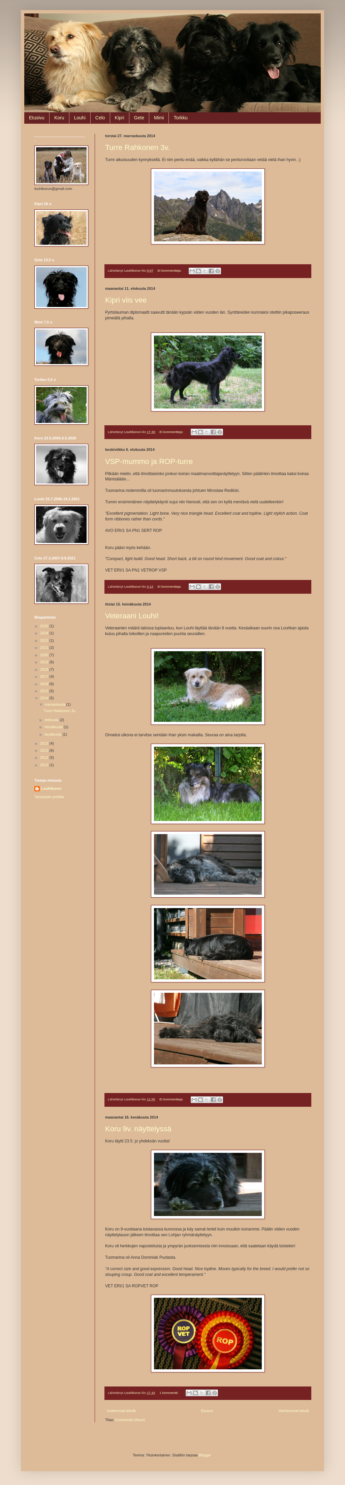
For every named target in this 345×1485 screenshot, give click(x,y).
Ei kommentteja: (170, 270)
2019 (45, 662)
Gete (139, 117)
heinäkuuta (54, 727)
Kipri (119, 117)
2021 (45, 648)
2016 (45, 684)
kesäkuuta (53, 734)
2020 (45, 655)
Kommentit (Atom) (130, 1420)
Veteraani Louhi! (132, 616)
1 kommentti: (169, 1393)
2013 (45, 743)
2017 (45, 676)
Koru (59, 117)
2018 (45, 669)
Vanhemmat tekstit (294, 1411)
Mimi (159, 117)
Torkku (180, 117)
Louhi (80, 117)
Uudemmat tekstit (121, 1411)
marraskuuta (55, 704)
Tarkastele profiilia (49, 797)
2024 (45, 633)
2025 (45, 626)
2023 (45, 640)
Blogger (205, 1455)
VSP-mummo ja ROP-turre (149, 461)
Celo (100, 117)
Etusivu (36, 117)
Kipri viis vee (126, 300)
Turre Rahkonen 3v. (137, 147)
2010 (45, 765)
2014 (45, 698)
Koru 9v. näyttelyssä (138, 1129)
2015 (45, 691)
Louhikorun (51, 788)
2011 (45, 757)
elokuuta (52, 720)
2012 (45, 750)
